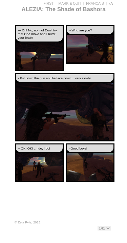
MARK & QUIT (70, 3)
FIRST (48, 3)
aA (111, 3)
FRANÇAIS (95, 3)
